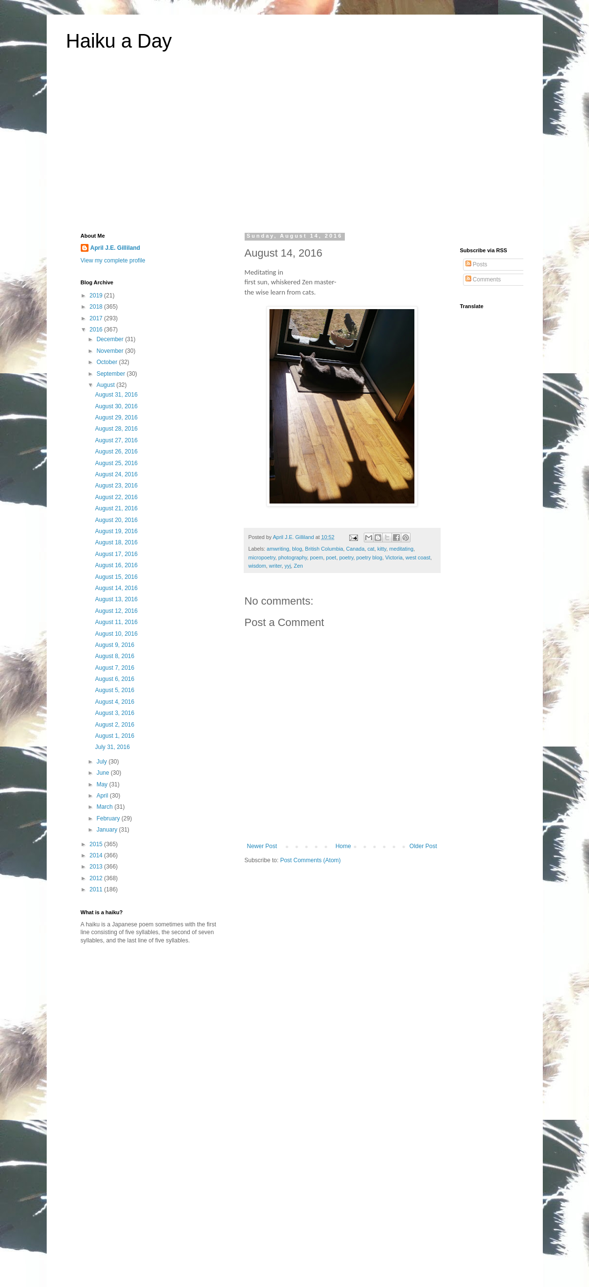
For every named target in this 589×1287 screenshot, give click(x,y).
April (102, 795)
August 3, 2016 (114, 713)
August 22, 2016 (116, 497)
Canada (355, 549)
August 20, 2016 (116, 520)
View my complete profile (113, 260)
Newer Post (262, 846)
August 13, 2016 (116, 599)
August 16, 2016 (116, 565)
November (110, 351)
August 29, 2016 (116, 417)
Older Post (423, 846)
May (102, 784)
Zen (298, 566)
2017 (96, 318)
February (108, 818)
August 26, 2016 (116, 451)
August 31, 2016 (116, 394)
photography (292, 557)
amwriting (278, 549)
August (106, 385)
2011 (96, 889)
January (107, 829)
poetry (346, 557)
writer (275, 566)
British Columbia (324, 549)
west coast (418, 557)
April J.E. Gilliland (115, 247)
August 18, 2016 (116, 542)
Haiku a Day (119, 41)
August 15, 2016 (116, 577)
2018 (96, 306)
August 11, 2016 (116, 622)
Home (343, 846)
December (110, 339)
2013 (96, 866)
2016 (96, 329)
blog (297, 549)
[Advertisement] (295, 148)
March (105, 806)
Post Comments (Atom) (310, 860)
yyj (288, 566)
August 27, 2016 (116, 440)
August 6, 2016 (114, 679)
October (107, 362)
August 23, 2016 (116, 485)
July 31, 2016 (112, 747)
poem (316, 557)
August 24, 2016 (116, 474)
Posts (476, 264)
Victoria (394, 557)
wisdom (258, 566)
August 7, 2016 (114, 667)
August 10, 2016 (116, 633)
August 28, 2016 (116, 428)
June (103, 772)
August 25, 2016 (116, 463)
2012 (96, 878)
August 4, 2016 (114, 701)
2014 (96, 855)
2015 (96, 844)
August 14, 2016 (116, 588)
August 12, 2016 (116, 611)
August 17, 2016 (116, 554)
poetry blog (369, 557)
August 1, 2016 (114, 735)
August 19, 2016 (116, 531)
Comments (483, 279)
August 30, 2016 (116, 406)
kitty (381, 549)
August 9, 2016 (114, 645)
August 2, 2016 (114, 724)
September (111, 373)
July (102, 761)
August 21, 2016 (116, 508)
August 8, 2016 (114, 656)
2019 (96, 295)
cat (370, 549)
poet (331, 557)
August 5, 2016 (114, 690)
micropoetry (262, 557)
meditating (401, 549)
